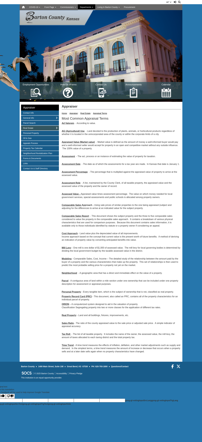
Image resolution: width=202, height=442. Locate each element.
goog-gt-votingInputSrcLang (138, 400)
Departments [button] (86, 7)
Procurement (129, 7)
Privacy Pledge (75, 373)
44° (168, 2)
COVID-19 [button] (34, 7)
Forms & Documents (32, 158)
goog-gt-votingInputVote (59, 404)
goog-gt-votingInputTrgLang (165, 400)
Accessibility (61, 373)
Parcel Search (29, 122)
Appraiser (73, 113)
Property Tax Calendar (33, 148)
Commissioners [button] (68, 7)
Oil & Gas (27, 138)
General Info (28, 117)
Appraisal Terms (100, 113)
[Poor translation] (10, 396)
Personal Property (31, 133)
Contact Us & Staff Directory (35, 168)
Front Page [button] (50, 7)
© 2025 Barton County (44, 373)
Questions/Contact (119, 366)
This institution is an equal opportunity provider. (41, 378)
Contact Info (28, 112)
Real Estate (85, 113)
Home (64, 113)
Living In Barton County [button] (108, 7)
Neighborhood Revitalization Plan (37, 153)
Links (27, 163)
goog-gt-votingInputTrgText (35, 404)
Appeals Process (30, 143)
